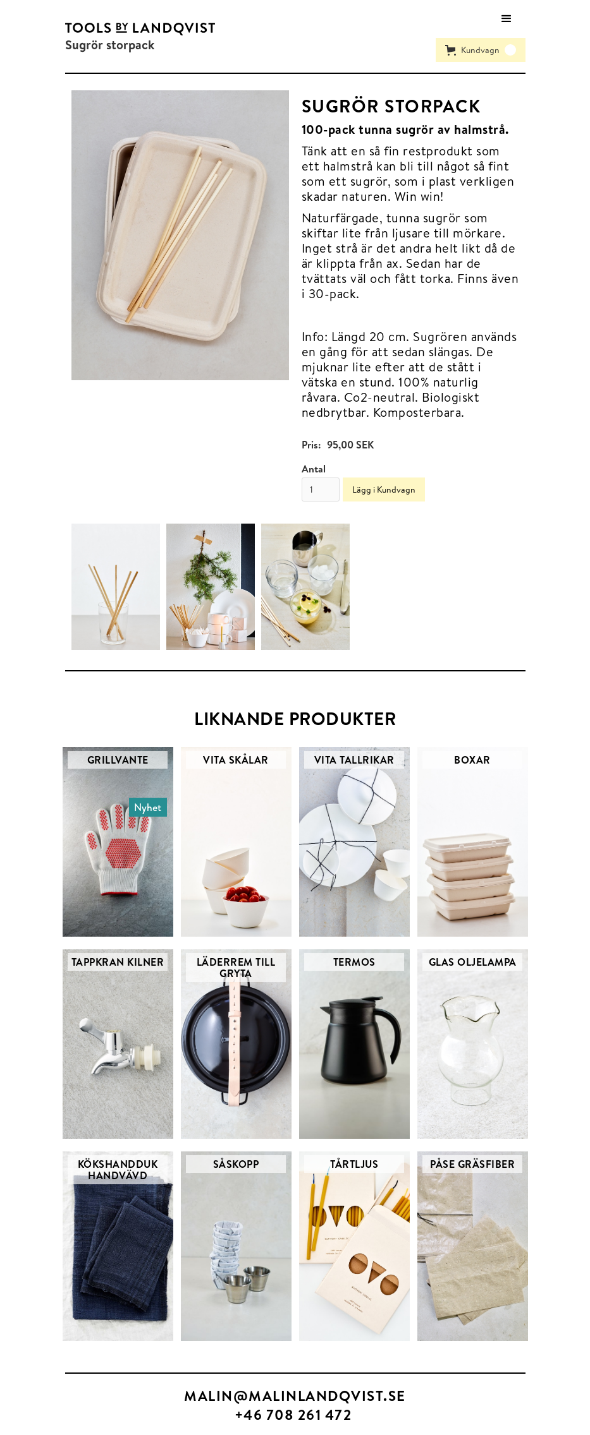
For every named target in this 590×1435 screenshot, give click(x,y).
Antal (314, 468)
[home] (140, 28)
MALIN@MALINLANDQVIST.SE (295, 1395)
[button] (506, 19)
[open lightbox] (180, 235)
